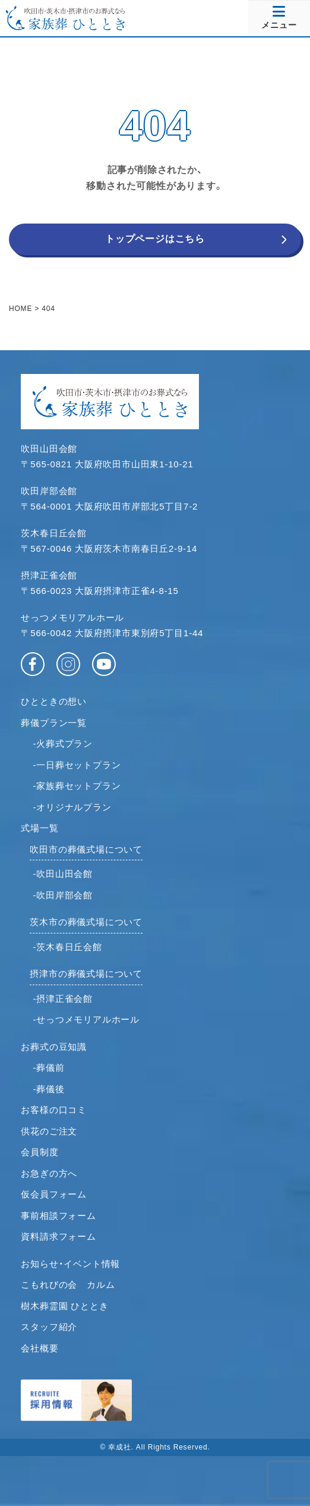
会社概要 (39, 1348)
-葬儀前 (48, 1067)
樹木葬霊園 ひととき (64, 1306)
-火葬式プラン (63, 743)
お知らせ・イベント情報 (70, 1264)
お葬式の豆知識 (54, 1047)
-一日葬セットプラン (77, 765)
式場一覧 (39, 828)
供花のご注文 (49, 1131)
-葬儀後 (48, 1089)
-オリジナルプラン (72, 807)
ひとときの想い (54, 701)
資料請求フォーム (58, 1236)
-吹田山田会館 (63, 874)
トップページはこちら (155, 239)
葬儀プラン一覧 (54, 723)
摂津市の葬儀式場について (86, 974)
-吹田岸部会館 (63, 895)
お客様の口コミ (54, 1110)
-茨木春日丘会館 (67, 947)
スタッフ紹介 (49, 1327)
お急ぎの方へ (49, 1173)
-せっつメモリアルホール (86, 1019)
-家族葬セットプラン (77, 786)
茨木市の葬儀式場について (86, 922)
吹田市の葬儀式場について (86, 849)
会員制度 (39, 1152)
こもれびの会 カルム (68, 1284)
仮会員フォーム (54, 1194)
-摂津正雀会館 (63, 998)
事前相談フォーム (58, 1216)
